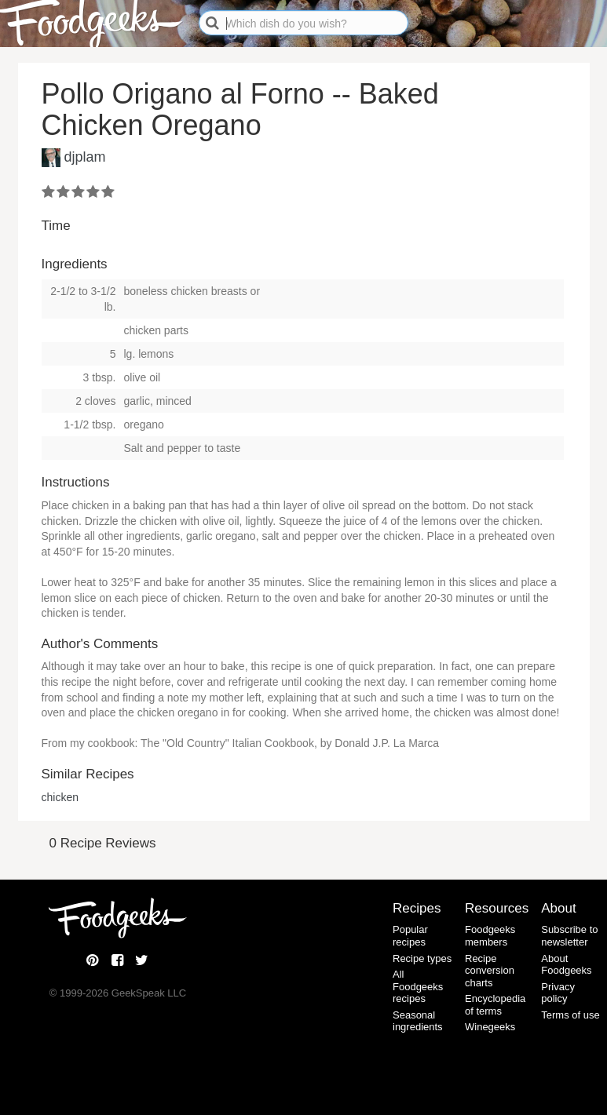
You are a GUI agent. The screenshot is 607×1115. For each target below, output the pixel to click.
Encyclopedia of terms (495, 1005)
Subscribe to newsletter (569, 936)
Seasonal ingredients (418, 1021)
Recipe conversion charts (489, 971)
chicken (60, 797)
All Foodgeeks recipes (418, 986)
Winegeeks (490, 1027)
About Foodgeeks (566, 965)
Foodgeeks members (490, 936)
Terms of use (570, 1015)
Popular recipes (410, 936)
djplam (85, 157)
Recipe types (422, 958)
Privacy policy (558, 993)
